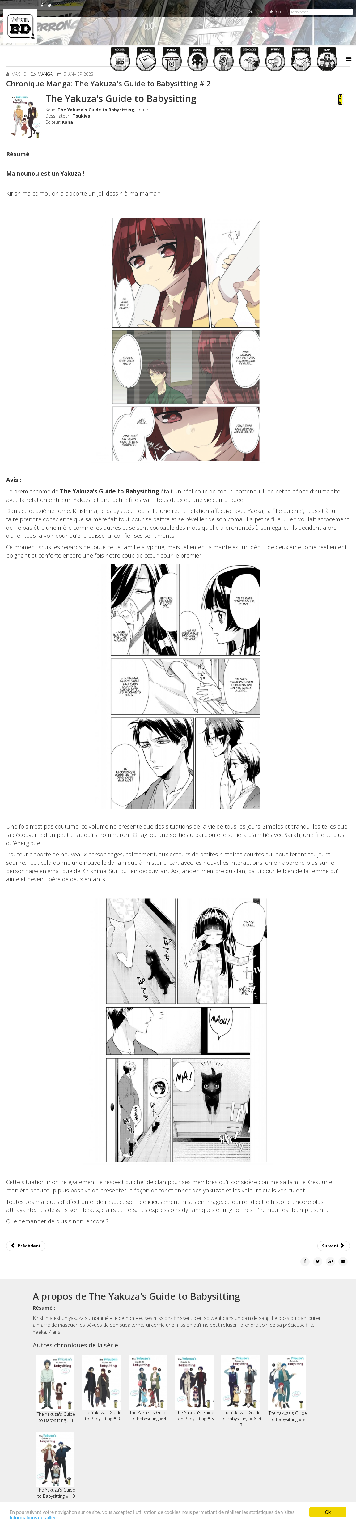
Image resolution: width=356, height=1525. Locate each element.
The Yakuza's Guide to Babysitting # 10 (55, 1465)
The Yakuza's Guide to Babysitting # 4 (148, 1388)
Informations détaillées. (35, 1517)
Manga (45, 74)
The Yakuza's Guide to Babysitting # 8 (287, 1388)
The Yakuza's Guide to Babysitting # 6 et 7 (241, 1391)
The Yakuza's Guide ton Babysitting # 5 (194, 1388)
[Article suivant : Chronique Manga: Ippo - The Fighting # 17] (333, 1246)
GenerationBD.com (268, 12)
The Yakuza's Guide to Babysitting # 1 (55, 1389)
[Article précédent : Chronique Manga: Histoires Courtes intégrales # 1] (25, 1246)
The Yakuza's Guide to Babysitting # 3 (101, 1388)
